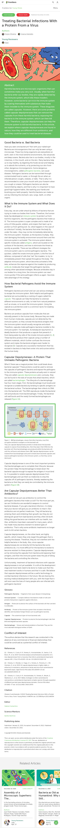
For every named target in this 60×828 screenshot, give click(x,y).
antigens (28, 243)
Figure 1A (16, 399)
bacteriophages (19, 380)
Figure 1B (15, 485)
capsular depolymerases (27, 375)
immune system (29, 216)
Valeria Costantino (11, 706)
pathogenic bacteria (32, 171)
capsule (7, 299)
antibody (8, 267)
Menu (55, 8)
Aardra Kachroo (9, 716)
